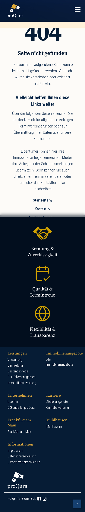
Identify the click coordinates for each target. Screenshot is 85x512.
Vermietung (15, 365)
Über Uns (13, 402)
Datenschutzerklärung (22, 456)
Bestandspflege (18, 371)
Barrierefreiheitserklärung (24, 462)
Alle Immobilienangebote (59, 362)
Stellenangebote (57, 402)
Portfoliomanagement (22, 377)
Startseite (40, 200)
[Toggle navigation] (77, 9)
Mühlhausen (54, 426)
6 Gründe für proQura (21, 407)
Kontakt (40, 209)
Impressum (15, 451)
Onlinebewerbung (57, 407)
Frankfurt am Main (20, 432)
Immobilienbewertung (22, 383)
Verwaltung (15, 360)
